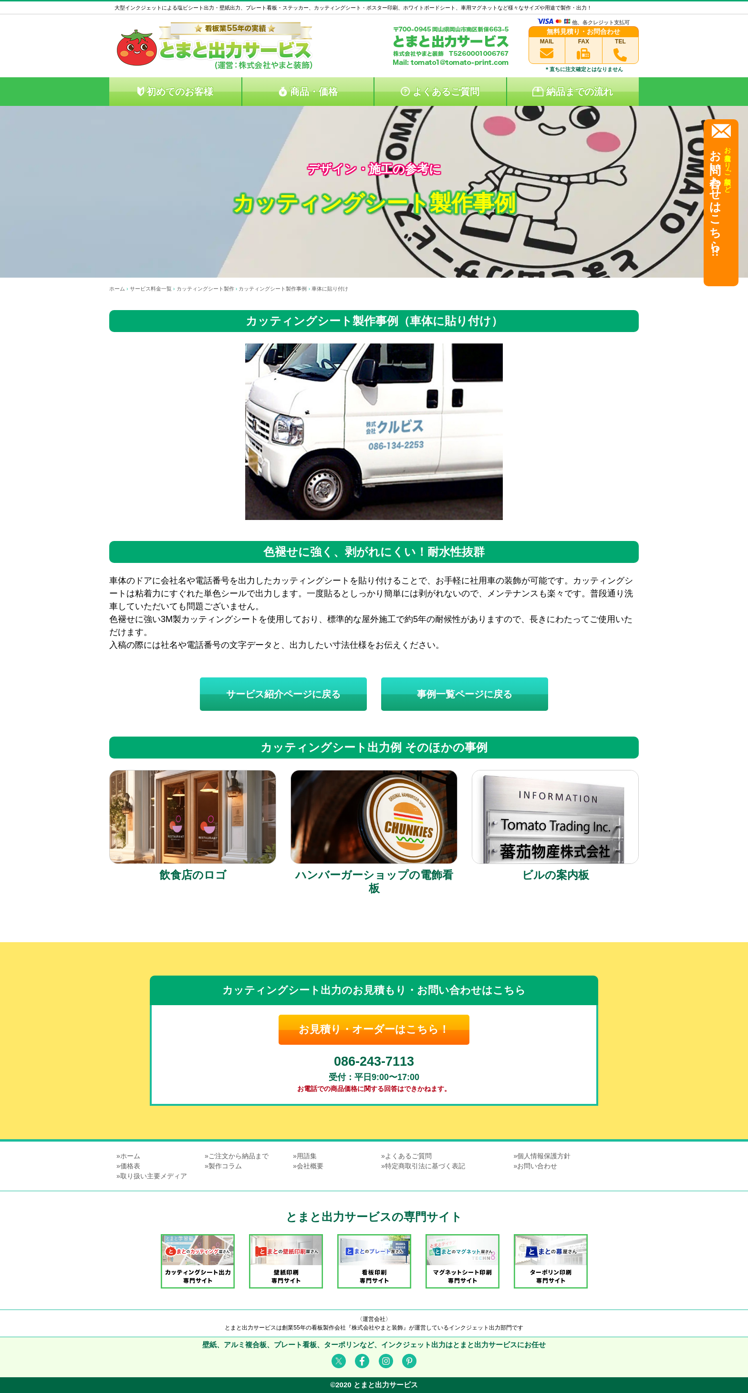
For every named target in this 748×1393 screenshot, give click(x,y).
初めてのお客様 (175, 91)
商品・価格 (308, 91)
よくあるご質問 (440, 91)
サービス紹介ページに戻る (283, 694)
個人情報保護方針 (544, 1156)
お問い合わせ (537, 1166)
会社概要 (310, 1166)
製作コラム (225, 1166)
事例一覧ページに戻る (464, 694)
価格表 (130, 1166)
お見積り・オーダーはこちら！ (374, 1029)
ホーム (130, 1156)
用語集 (307, 1156)
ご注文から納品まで (238, 1156)
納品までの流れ (572, 91)
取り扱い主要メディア (153, 1176)
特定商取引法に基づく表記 (425, 1166)
